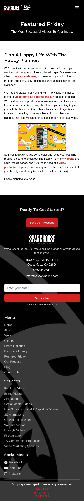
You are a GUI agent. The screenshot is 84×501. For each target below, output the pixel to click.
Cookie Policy (42, 495)
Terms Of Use (42, 493)
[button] (77, 8)
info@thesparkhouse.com (42, 276)
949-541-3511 (42, 270)
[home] (15, 7)
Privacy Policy (42, 488)
